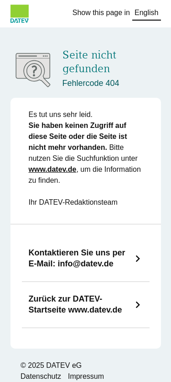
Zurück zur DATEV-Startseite (75, 304)
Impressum (86, 376)
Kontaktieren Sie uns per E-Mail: (77, 258)
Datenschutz (41, 376)
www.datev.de (53, 169)
